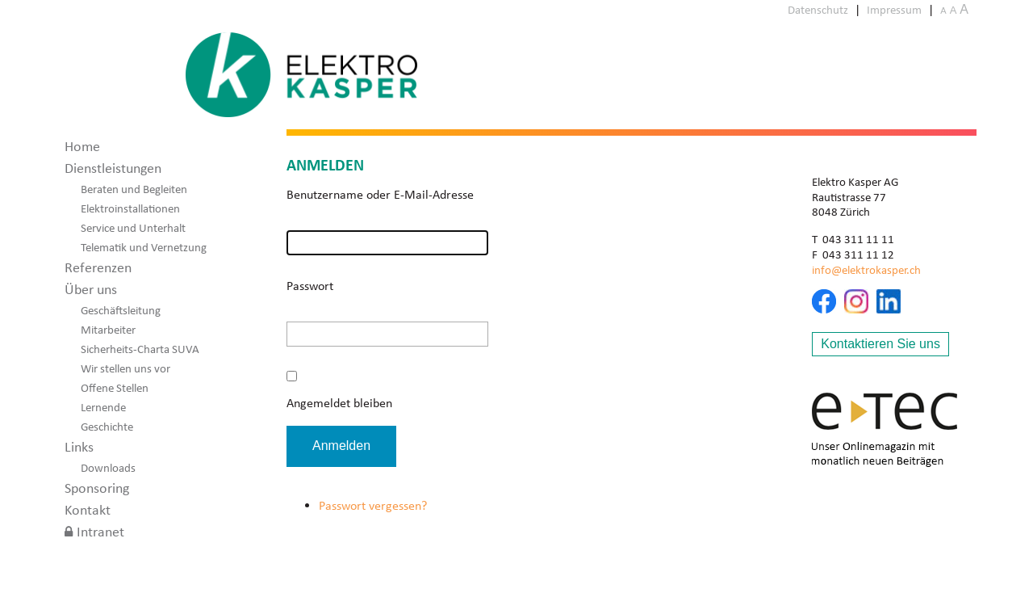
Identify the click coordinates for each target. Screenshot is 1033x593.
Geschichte (107, 426)
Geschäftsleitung (121, 310)
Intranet (100, 531)
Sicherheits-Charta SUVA (140, 349)
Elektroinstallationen (130, 208)
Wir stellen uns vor (125, 368)
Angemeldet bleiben (339, 402)
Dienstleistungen (113, 168)
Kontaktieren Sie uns (880, 344)
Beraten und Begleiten (134, 189)
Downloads (108, 468)
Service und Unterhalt (133, 228)
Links (79, 447)
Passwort (309, 285)
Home (82, 146)
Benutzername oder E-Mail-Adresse (380, 194)
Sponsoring (97, 488)
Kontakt (88, 510)
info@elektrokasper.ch (866, 270)
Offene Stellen (114, 388)
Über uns (91, 289)
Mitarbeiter (108, 329)
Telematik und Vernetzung (144, 247)
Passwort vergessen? (373, 505)
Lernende (103, 407)
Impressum (894, 9)
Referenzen (98, 267)
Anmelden (341, 445)
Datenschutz (818, 9)
